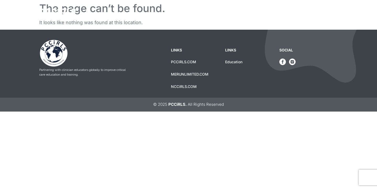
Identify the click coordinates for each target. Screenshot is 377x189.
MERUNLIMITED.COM (189, 74)
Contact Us (323, 13)
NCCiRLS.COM (184, 86)
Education (289, 13)
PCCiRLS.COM (183, 62)
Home (261, 13)
